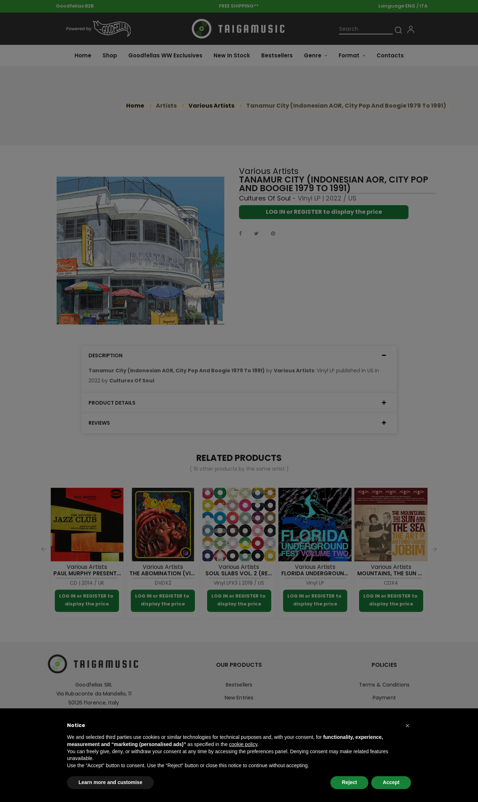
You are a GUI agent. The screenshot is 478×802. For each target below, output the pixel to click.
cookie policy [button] (243, 744)
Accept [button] (391, 782)
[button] (407, 725)
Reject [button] (349, 782)
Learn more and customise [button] (110, 782)
